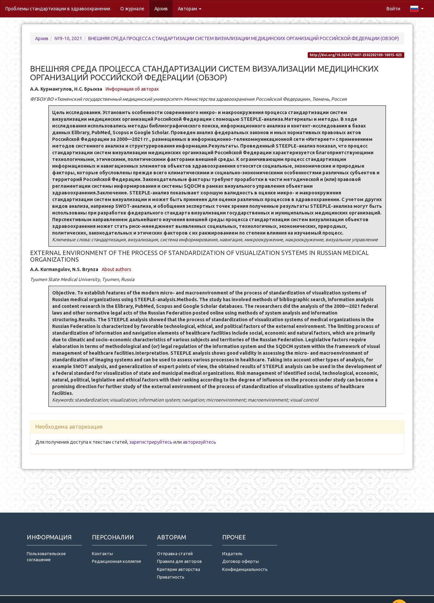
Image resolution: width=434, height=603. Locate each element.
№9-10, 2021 (68, 38)
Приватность (171, 577)
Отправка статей (175, 553)
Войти (393, 8)
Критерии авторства (178, 569)
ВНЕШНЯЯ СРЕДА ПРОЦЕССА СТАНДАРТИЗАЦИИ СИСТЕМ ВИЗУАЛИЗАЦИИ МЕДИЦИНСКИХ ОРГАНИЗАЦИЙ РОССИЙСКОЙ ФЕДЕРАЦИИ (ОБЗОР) (243, 38)
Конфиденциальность (245, 569)
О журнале (134, 8)
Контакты (102, 553)
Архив (161, 8)
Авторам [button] (189, 8)
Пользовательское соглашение (46, 556)
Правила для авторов (179, 561)
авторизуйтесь (199, 442)
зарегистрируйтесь (150, 442)
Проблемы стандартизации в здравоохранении (57, 8)
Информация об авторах (132, 89)
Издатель (232, 553)
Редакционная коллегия (116, 561)
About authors (116, 269)
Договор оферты (240, 561)
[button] (417, 8)
